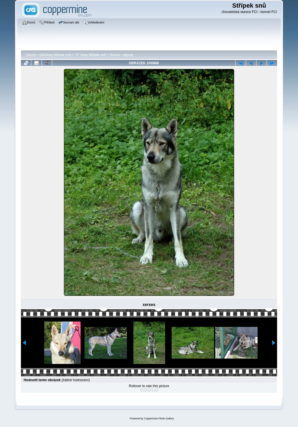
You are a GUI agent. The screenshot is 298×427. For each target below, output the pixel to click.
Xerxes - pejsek (121, 55)
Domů (31, 55)
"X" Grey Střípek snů (90, 55)
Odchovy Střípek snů (55, 55)
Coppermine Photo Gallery (159, 418)
